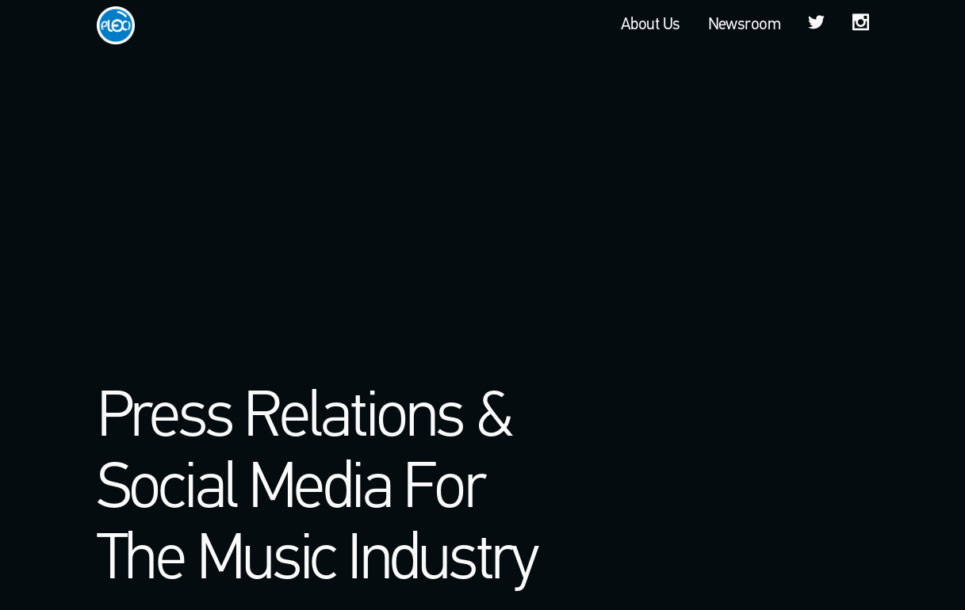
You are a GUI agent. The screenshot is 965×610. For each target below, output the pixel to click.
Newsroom (744, 25)
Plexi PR (116, 25)
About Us (650, 25)
